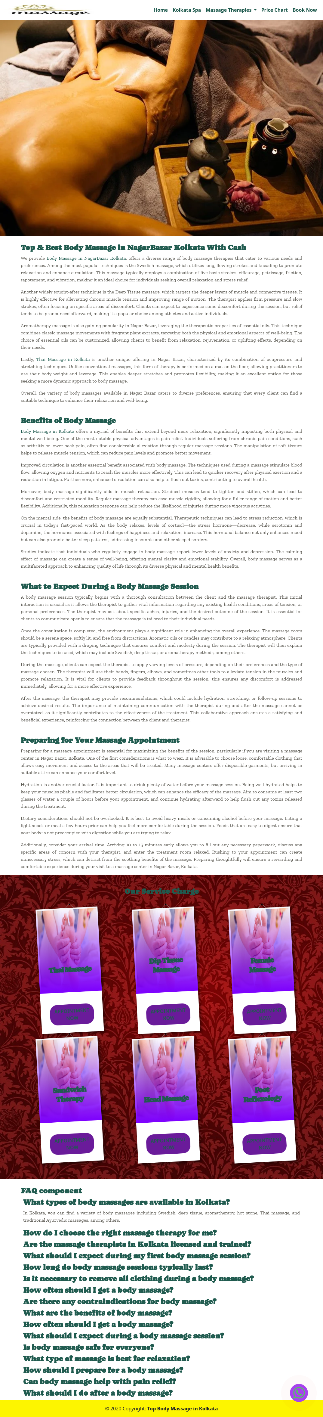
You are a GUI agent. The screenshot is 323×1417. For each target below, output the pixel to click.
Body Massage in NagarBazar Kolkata (86, 258)
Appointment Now (70, 1014)
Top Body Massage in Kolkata (182, 1408)
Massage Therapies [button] (229, 10)
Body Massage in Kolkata (47, 431)
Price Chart (274, 10)
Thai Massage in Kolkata (63, 359)
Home (161, 10)
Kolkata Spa (187, 10)
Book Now (305, 10)
